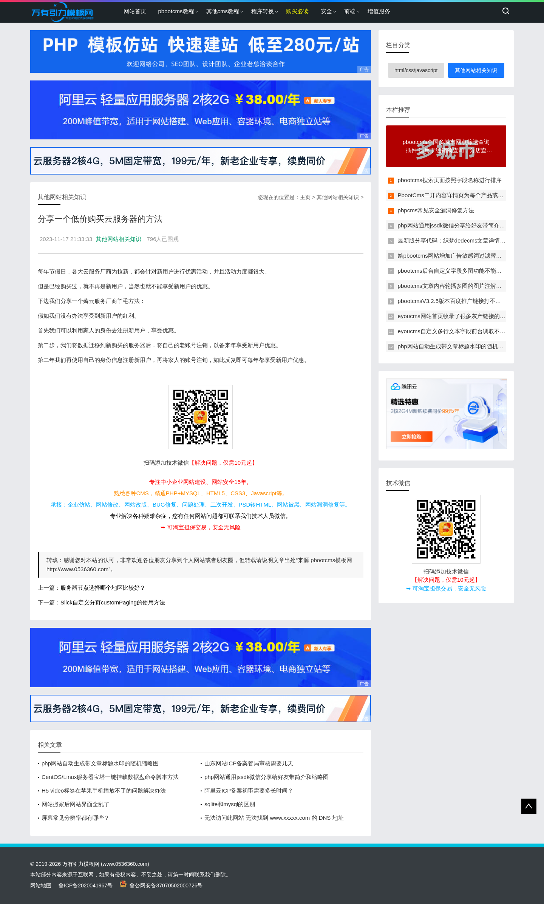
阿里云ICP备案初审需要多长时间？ (248, 790)
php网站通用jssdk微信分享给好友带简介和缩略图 (266, 777)
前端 (349, 11)
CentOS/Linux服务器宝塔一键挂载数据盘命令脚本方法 (110, 777)
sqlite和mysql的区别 (229, 804)
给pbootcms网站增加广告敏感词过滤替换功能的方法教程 (469, 255)
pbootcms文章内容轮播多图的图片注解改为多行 (458, 286)
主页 (305, 197)
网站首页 (135, 11)
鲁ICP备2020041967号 (86, 885)
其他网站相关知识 (338, 197)
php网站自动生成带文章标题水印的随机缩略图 (100, 763)
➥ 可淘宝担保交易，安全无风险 (201, 527)
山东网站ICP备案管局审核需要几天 (248, 763)
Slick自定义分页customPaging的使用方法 (112, 602)
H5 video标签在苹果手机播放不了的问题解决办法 (104, 790)
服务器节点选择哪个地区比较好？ (102, 587)
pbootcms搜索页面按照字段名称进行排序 (450, 180)
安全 (326, 11)
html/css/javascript (415, 70)
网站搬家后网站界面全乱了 (76, 804)
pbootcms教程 (176, 11)
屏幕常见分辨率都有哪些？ (76, 817)
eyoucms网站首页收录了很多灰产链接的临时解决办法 (466, 316)
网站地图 (40, 885)
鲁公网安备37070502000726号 (161, 885)
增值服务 (379, 11)
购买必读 (297, 11)
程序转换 (262, 11)
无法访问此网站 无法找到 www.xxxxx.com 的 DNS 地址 (273, 817)
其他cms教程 (223, 11)
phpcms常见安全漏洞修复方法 (436, 210)
